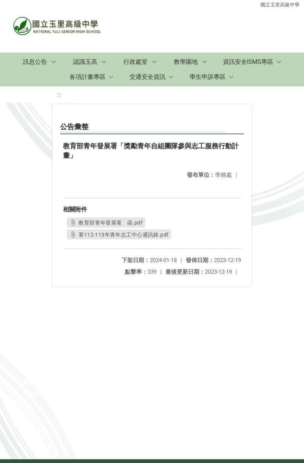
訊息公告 (35, 61)
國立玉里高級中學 (279, 5)
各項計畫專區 (87, 76)
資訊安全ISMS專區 (248, 61)
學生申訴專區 (208, 76)
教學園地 (186, 61)
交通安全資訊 (147, 76)
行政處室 (135, 61)
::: (59, 94)
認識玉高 (85, 61)
